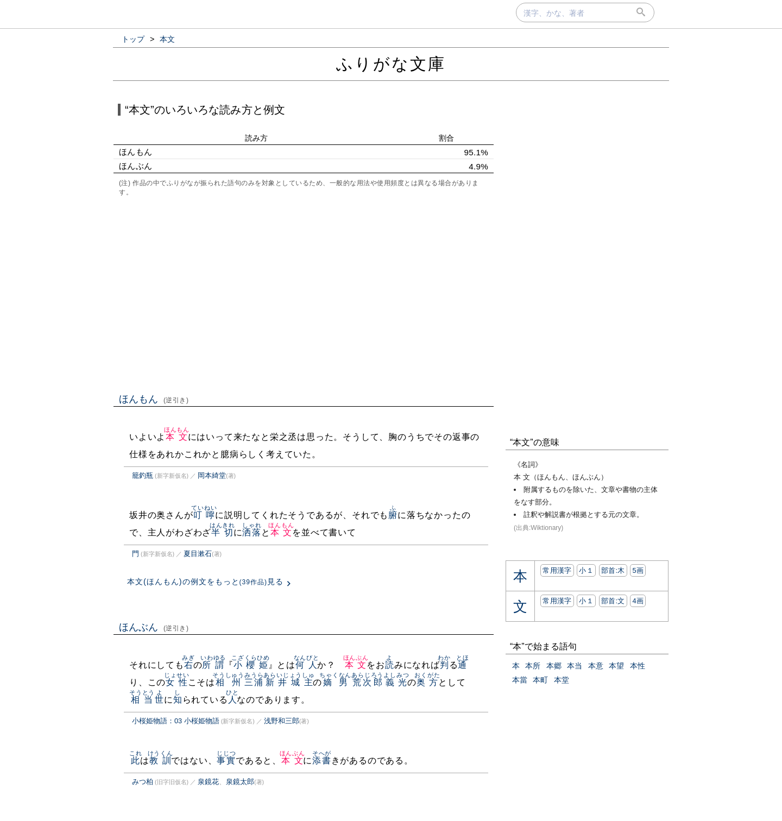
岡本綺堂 (212, 475)
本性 (637, 665)
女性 (177, 682)
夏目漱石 (198, 554)
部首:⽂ (613, 601)
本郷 (554, 665)
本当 (574, 665)
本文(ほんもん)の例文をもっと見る (205, 581)
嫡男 (335, 682)
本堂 (561, 679)
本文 (177, 436)
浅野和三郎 (281, 721)
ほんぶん (154, 627)
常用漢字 (557, 570)
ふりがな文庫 (391, 64)
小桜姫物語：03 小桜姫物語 (175, 721)
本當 (519, 679)
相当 (142, 699)
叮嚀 (204, 515)
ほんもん (154, 399)
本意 (595, 665)
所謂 (213, 665)
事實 (226, 760)
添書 (321, 760)
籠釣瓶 (142, 475)
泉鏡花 (208, 782)
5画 (638, 570)
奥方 (427, 682)
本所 (532, 665)
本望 (616, 665)
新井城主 (288, 682)
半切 (222, 532)
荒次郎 (367, 682)
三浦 (253, 682)
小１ (586, 570)
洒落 (251, 532)
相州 (228, 682)
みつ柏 (142, 782)
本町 (540, 679)
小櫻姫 (250, 665)
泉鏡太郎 (240, 782)
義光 (396, 682)
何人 (306, 665)
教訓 (160, 760)
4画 (638, 601)
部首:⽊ (613, 570)
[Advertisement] (303, 294)
